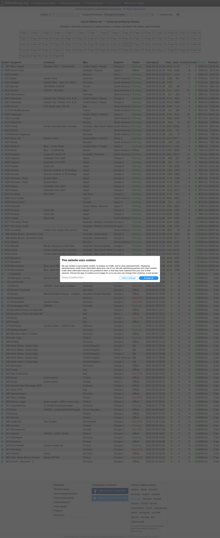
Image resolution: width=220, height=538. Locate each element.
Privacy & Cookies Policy (72, 277)
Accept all (148, 278)
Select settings (129, 278)
